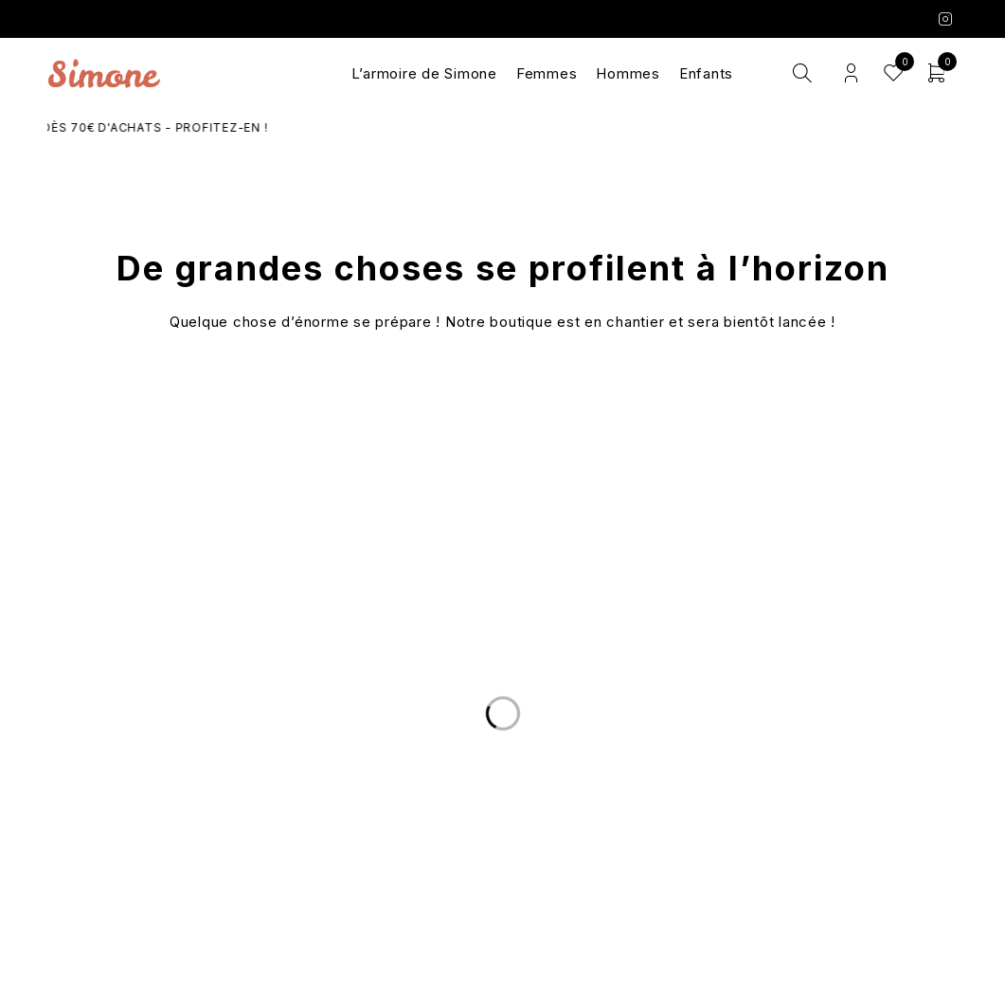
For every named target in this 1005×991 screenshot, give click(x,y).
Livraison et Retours (194, 775)
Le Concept (503, 775)
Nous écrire (194, 797)
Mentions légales (810, 820)
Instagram (945, 18)
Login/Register (851, 73)
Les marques (502, 843)
